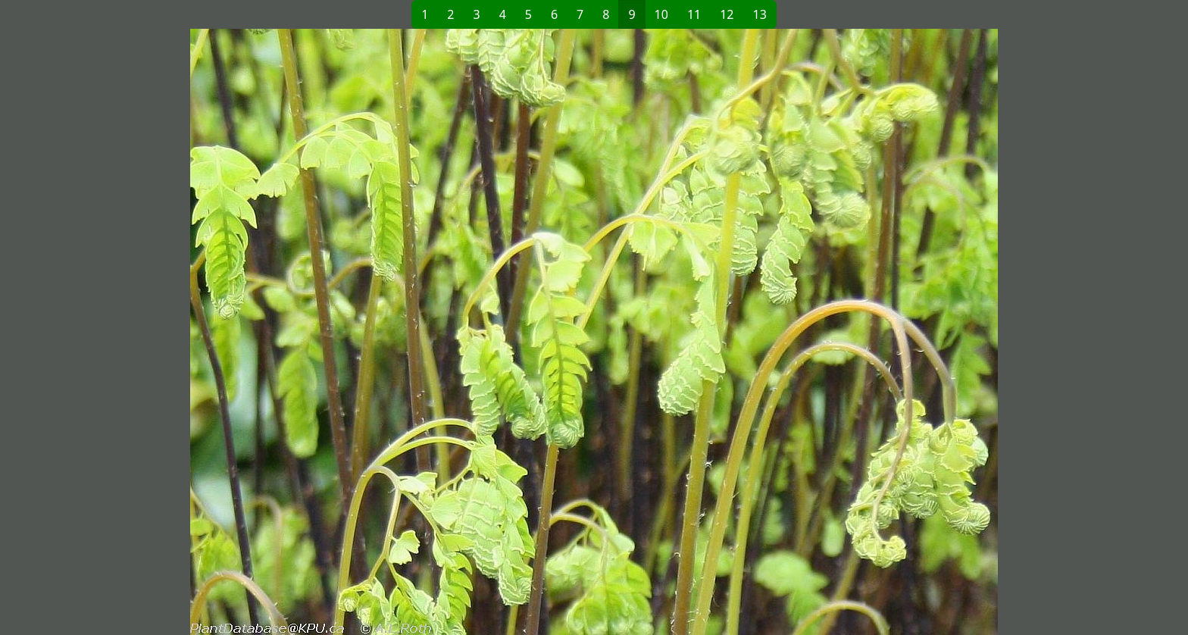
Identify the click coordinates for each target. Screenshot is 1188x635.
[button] (348, 332)
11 (694, 14)
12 (726, 14)
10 (661, 14)
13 (760, 14)
